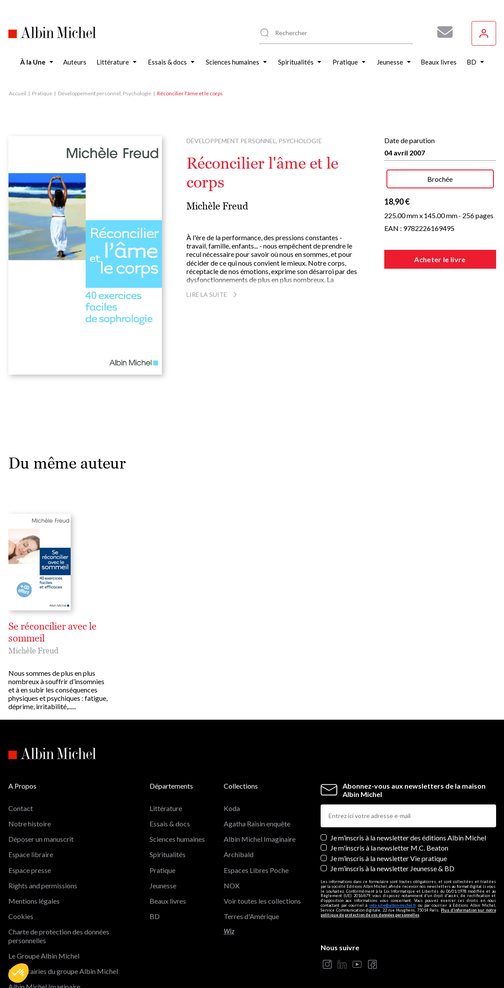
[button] (18, 973)
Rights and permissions (42, 885)
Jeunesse (163, 885)
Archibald (239, 854)
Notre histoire (29, 823)
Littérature (166, 808)
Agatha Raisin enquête (257, 823)
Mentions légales (34, 901)
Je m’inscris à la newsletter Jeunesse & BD (392, 868)
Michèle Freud (217, 206)
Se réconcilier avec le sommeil (52, 632)
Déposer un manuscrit (41, 839)
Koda (232, 808)
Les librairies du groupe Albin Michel (63, 971)
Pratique (42, 93)
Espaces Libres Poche (256, 870)
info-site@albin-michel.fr (392, 905)
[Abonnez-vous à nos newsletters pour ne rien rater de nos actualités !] (441, 32)
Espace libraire (30, 854)
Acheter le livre (439, 259)
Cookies (20, 916)
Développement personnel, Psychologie (104, 93)
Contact (20, 808)
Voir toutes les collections (262, 901)
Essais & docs (170, 823)
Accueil (17, 93)
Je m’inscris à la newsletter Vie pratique (388, 858)
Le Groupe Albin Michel (43, 956)
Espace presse (29, 870)
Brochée (440, 179)
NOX (231, 885)
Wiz (229, 931)
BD (155, 916)
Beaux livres (168, 901)
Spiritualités (168, 854)
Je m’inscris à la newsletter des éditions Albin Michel (408, 837)
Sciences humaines (177, 839)
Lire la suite (212, 294)
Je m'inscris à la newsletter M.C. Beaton (389, 848)
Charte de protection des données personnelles (58, 935)
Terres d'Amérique (251, 916)
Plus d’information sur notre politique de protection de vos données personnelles (408, 912)
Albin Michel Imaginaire (260, 839)
